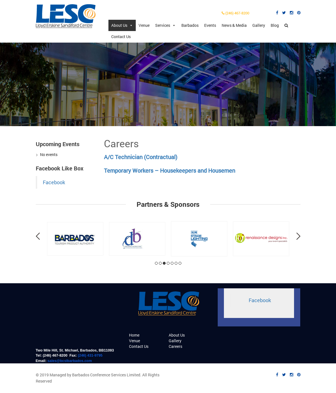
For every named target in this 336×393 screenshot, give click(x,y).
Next (298, 236)
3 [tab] (164, 263)
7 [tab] (180, 263)
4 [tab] (168, 263)
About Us (122, 25)
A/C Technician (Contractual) (140, 157)
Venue (144, 25)
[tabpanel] (75, 238)
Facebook (54, 182)
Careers (175, 346)
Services (165, 25)
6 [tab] (176, 263)
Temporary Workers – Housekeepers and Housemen (169, 170)
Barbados (190, 25)
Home (134, 335)
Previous (38, 236)
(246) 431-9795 (90, 355)
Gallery (258, 25)
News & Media (234, 25)
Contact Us (121, 36)
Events (210, 25)
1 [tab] (156, 263)
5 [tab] (172, 263)
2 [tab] (160, 263)
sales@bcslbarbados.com (69, 361)
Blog (275, 25)
